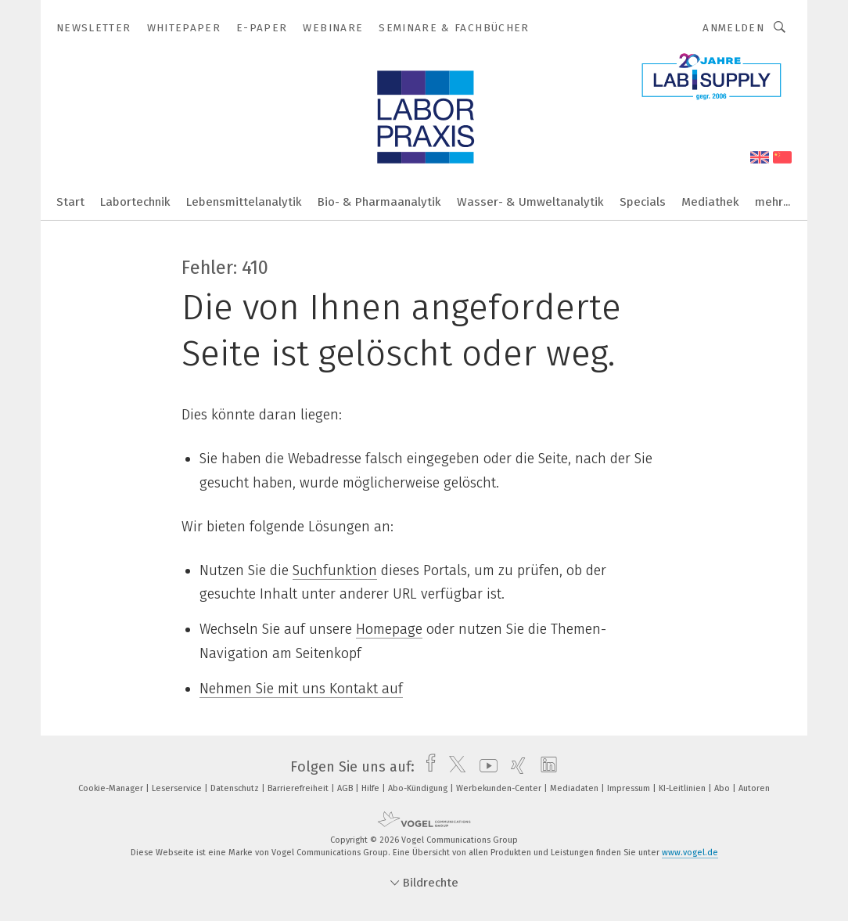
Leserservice (178, 788)
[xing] (514, 766)
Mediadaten (575, 788)
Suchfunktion (335, 570)
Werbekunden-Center (500, 788)
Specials (643, 202)
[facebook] (427, 766)
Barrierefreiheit (299, 788)
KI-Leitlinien (683, 788)
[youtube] (485, 766)
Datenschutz (235, 788)
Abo (723, 788)
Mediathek (710, 202)
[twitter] (453, 766)
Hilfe (371, 788)
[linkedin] (545, 766)
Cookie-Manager (112, 788)
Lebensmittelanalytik (244, 202)
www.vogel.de (690, 852)
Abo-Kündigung (419, 788)
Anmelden (733, 27)
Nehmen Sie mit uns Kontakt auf (301, 688)
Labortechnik (135, 202)
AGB (346, 788)
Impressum (629, 788)
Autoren (754, 788)
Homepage (389, 629)
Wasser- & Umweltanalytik (530, 202)
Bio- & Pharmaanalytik (379, 202)
